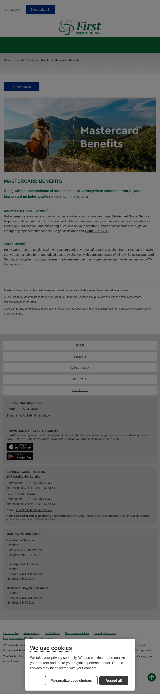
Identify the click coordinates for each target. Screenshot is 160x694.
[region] (80, 665)
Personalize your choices (71, 680)
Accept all (114, 680)
